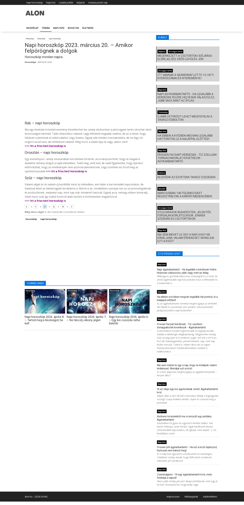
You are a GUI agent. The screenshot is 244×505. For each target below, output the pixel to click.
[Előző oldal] (27, 206)
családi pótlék (66, 2)
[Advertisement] (88, 93)
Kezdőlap (32, 27)
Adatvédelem (210, 496)
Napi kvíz (50, 2)
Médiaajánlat (191, 496)
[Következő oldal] (72, 206)
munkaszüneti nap (98, 2)
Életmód (87, 27)
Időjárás (80, 2)
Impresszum (173, 496)
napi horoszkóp (34, 2)
